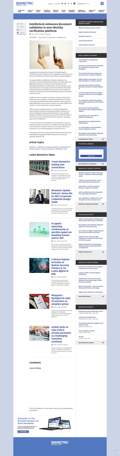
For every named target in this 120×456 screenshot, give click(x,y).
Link (21, 29)
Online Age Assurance (86, 40)
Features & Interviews (47, 11)
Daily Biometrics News (86, 139)
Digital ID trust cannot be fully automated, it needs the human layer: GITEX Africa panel (91, 238)
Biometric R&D (42, 37)
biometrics (32, 147)
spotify (74, 3)
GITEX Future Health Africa (91, 318)
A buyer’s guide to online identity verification (89, 273)
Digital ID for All (30, 11)
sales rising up (39, 134)
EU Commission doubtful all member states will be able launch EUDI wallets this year (91, 102)
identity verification (47, 149)
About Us (50, 3)
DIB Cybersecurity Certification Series (91, 312)
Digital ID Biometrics (85, 252)
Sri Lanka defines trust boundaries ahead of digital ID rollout (90, 128)
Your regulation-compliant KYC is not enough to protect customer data (91, 199)
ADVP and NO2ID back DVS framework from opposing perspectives (91, 193)
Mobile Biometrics (61, 37)
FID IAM (91, 337)
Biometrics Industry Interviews (88, 204)
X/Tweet (22, 26)
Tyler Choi (48, 34)
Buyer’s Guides (38, 11)
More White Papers (85, 296)
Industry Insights (56, 11)
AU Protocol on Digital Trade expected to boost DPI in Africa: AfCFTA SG (91, 231)
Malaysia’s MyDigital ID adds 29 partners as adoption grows (60, 299)
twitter (68, 3)
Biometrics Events (92, 11)
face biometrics (65, 147)
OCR (65, 149)
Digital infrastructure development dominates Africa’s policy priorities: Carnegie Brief (90, 246)
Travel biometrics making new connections (60, 164)
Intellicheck (32, 72)
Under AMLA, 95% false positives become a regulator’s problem (89, 187)
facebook (71, 3)
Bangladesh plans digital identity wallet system (89, 122)
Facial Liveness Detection (87, 45)
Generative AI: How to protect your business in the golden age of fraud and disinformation (90, 280)
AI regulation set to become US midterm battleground (89, 116)
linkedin (65, 3)
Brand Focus (63, 11)
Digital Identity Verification (87, 32)
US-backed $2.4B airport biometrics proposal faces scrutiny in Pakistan (90, 74)
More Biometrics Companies (87, 164)
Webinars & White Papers (82, 11)
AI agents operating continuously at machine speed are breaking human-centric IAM (61, 230)
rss (62, 3)
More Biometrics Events (86, 342)
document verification (51, 147)
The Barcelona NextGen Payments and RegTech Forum (91, 324)
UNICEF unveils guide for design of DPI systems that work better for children (91, 219)
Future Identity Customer (91, 331)
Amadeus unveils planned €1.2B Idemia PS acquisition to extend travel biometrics (91, 67)
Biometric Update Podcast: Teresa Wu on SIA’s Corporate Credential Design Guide (61, 196)
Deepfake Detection (85, 36)
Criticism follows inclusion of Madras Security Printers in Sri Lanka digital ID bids (60, 266)
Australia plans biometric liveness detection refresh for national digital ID (91, 86)
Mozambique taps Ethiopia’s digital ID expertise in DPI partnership (91, 134)
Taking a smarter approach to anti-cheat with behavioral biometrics (90, 181)
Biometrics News (21, 11)
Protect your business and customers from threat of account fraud (91, 267)
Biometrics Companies (71, 11)
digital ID (40, 147)
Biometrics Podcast (102, 11)
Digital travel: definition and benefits (91, 292)
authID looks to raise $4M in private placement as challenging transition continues (61, 334)
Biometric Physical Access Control (89, 28)
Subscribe (57, 3)
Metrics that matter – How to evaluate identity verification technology (91, 287)
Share (21, 23)
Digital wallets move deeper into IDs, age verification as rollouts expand (90, 80)
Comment (22, 32)
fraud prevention (34, 149)
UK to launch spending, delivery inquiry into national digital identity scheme (90, 109)
